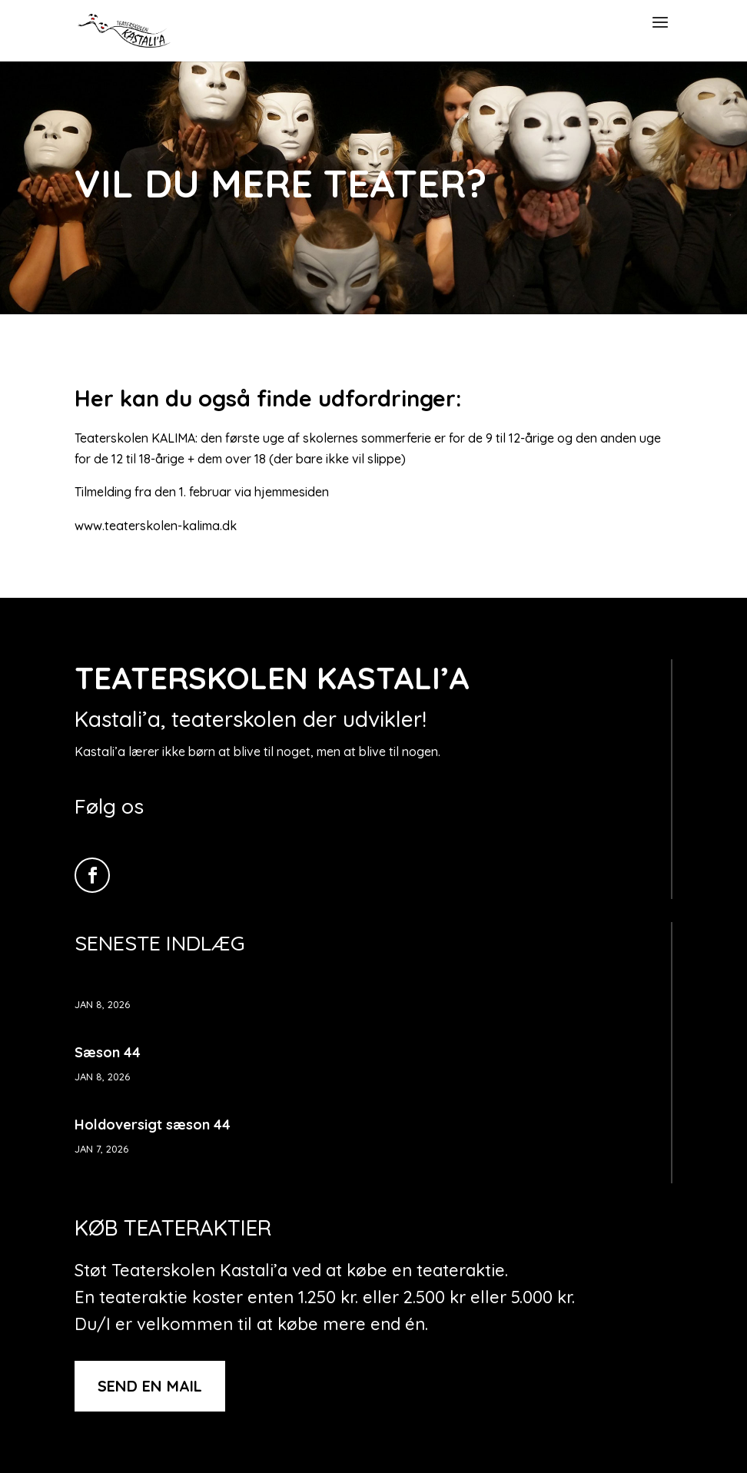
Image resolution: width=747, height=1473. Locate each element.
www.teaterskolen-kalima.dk (156, 525)
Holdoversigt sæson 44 (153, 1124)
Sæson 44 (108, 1052)
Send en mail (150, 1385)
